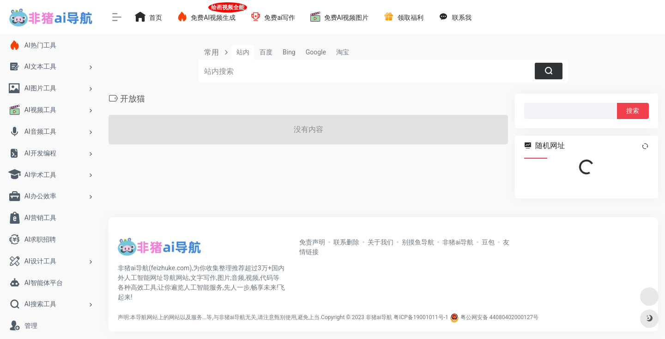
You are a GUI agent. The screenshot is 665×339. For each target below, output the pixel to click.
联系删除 (346, 242)
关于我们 (380, 242)
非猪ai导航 (457, 242)
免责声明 (312, 242)
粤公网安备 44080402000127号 (499, 317)
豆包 (488, 242)
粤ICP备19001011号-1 (420, 317)
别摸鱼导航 (418, 242)
